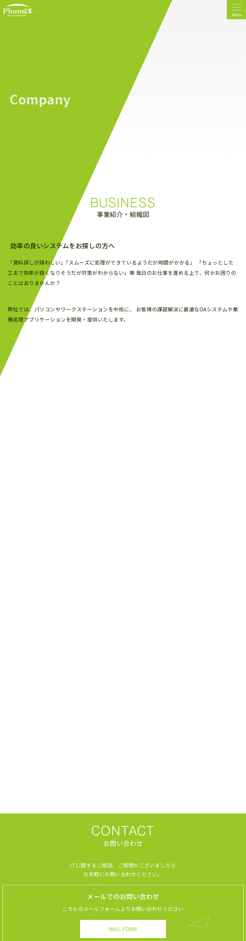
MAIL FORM (123, 929)
